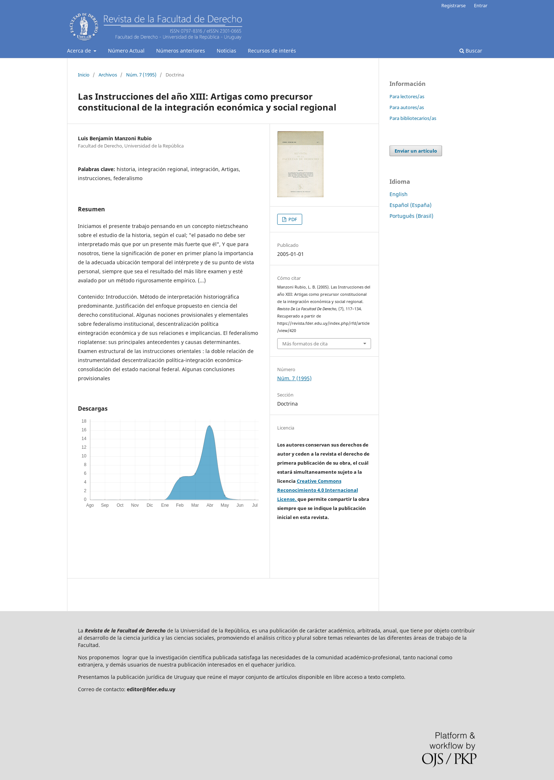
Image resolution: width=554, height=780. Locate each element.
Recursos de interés (272, 50)
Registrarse (453, 5)
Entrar (480, 5)
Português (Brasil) (411, 215)
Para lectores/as (407, 96)
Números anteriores (180, 50)
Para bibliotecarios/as (413, 118)
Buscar (470, 50)
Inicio (83, 74)
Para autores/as (407, 107)
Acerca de (79, 50)
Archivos (108, 74)
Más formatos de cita (305, 343)
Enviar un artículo (416, 151)
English (399, 194)
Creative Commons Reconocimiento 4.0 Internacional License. (317, 490)
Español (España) (411, 205)
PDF (292, 219)
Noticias (226, 50)
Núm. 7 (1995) (141, 74)
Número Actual (126, 50)
